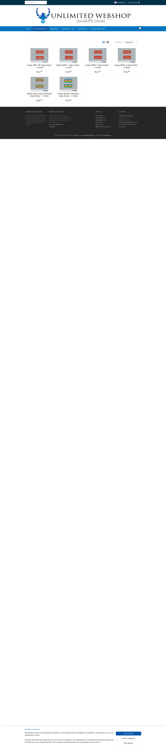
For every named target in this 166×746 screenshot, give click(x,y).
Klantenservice (100, 118)
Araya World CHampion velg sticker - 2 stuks (68, 95)
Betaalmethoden (101, 120)
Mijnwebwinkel (107, 135)
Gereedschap (83, 29)
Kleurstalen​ (99, 116)
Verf (73, 29)
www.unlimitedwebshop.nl (127, 124)
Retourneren (100, 124)
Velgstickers (55, 29)
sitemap (76, 135)
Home (28, 29)
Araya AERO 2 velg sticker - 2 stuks (97, 66)
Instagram (52, 127)
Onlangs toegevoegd (98, 29)
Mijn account (134, 2)
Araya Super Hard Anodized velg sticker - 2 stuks (39, 95)
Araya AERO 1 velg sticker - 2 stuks (68, 66)
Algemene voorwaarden (103, 127)
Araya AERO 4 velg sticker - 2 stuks (127, 66)
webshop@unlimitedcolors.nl (128, 122)
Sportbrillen (65, 29)
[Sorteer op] (130, 42)
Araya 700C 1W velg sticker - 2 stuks (39, 66)
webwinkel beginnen (88, 135)
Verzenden (99, 122)
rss (80, 135)
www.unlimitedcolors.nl (56, 124)
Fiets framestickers (40, 29)
